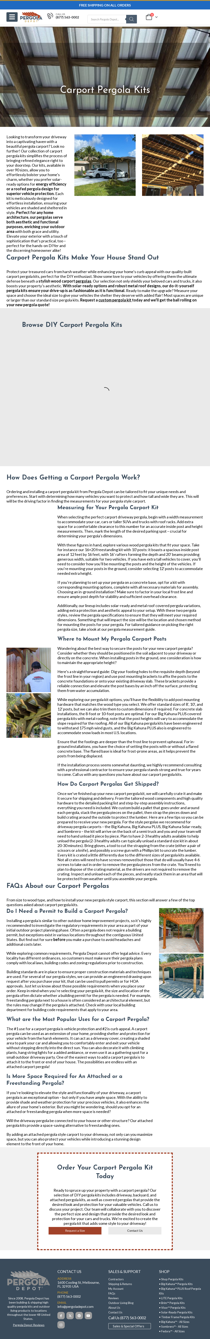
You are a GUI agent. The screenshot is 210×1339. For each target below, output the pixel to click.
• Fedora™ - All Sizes (172, 1331)
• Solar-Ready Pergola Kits (175, 1312)
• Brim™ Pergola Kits (172, 1303)
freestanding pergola (44, 1111)
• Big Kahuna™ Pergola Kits (176, 1284)
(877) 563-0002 (69, 1296)
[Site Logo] (31, 17)
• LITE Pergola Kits (170, 1298)
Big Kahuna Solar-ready (181, 826)
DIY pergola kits (87, 1195)
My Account (115, 1288)
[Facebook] (61, 1315)
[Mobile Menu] (12, 17)
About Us (114, 1307)
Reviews (113, 1298)
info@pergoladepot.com (75, 1306)
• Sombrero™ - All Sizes (173, 1326)
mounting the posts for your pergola (93, 624)
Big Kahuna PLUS (146, 826)
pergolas (83, 281)
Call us (148, 1204)
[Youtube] (88, 1315)
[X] (70, 1315)
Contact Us (135, 1230)
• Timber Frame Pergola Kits (177, 1317)
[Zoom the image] (28, 1272)
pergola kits (16, 155)
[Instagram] (61, 1324)
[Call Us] (62, 17)
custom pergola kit (114, 300)
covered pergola (169, 605)
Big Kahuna (120, 826)
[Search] (131, 19)
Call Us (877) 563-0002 (127, 1317)
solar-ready (120, 605)
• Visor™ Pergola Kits (172, 1307)
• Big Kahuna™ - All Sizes (174, 1322)
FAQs (111, 1293)
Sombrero (72, 831)
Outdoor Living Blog (120, 1303)
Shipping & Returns (120, 1284)
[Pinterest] (79, 1315)
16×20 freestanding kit (104, 549)
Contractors (116, 1279)
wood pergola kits (144, 545)
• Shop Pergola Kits (171, 1279)
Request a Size (75, 1230)
